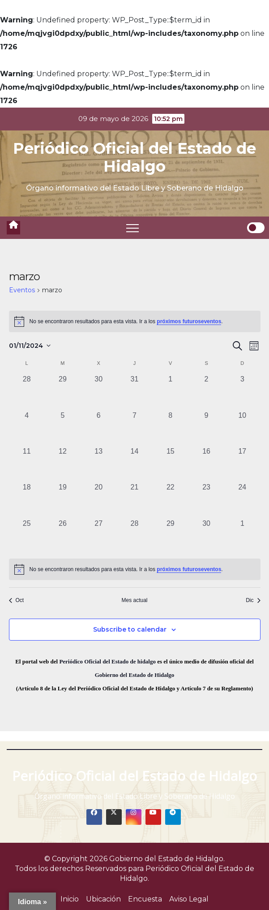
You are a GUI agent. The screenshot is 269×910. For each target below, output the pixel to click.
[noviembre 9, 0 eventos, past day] (206, 428)
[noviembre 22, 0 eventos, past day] (170, 500)
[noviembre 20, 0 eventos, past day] (98, 500)
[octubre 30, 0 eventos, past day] (98, 392)
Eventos (22, 290)
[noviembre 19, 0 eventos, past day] (63, 500)
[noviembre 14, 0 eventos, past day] (134, 464)
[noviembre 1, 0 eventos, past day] (170, 392)
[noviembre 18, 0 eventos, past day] (27, 500)
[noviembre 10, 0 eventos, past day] (242, 428)
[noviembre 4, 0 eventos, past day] (27, 428)
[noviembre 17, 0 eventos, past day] (242, 464)
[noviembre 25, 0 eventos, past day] (27, 536)
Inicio (69, 899)
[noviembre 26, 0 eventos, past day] (63, 536)
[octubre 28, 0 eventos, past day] (27, 392)
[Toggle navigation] (132, 227)
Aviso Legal (189, 899)
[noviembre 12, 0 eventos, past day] (63, 464)
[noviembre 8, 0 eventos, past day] (170, 428)
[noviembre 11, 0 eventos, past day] (27, 464)
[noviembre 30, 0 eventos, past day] (206, 536)
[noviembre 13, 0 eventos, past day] (98, 464)
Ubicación (103, 899)
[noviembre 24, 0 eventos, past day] (242, 500)
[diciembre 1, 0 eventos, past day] (242, 536)
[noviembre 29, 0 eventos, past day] (170, 536)
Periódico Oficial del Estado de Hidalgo (134, 157)
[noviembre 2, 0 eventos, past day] (206, 392)
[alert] (134, 321)
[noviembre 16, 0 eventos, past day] (206, 464)
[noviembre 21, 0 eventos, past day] (134, 500)
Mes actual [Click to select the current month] (134, 600)
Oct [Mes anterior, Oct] (16, 600)
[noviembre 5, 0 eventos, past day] (63, 428)
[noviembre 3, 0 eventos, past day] (242, 392)
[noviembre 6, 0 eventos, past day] (98, 428)
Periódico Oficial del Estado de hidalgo (107, 661)
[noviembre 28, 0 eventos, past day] (134, 536)
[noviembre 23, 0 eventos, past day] (206, 500)
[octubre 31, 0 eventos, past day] (134, 392)
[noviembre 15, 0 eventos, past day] (170, 464)
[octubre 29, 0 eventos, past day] (63, 392)
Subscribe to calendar (130, 629)
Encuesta (145, 899)
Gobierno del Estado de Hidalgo (135, 675)
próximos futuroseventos (189, 321)
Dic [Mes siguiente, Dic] (253, 600)
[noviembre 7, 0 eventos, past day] (134, 428)
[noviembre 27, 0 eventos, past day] (98, 536)
